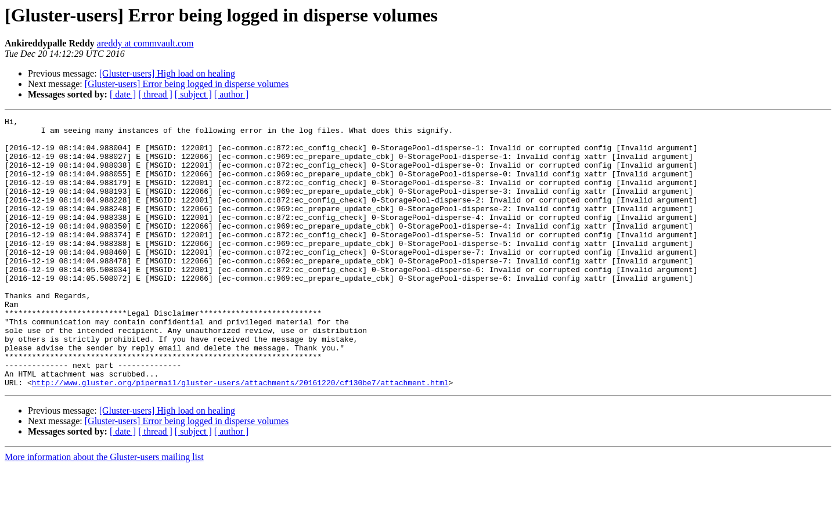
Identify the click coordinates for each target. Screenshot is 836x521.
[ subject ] (193, 94)
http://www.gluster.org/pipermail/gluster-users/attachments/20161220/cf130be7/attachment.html (240, 436)
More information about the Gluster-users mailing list (104, 511)
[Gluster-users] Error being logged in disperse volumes (187, 84)
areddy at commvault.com (145, 43)
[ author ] (231, 94)
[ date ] (123, 94)
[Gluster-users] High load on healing (167, 73)
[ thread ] (155, 94)
